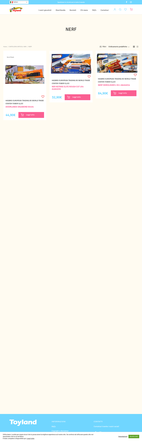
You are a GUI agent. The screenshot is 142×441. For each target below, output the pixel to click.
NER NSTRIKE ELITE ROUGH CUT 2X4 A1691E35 (68, 88)
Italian (14, 2)
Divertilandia (60, 10)
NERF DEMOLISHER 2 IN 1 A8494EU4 (114, 85)
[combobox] (119, 46)
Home (5, 47)
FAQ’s (94, 10)
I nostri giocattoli (44, 10)
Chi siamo (84, 10)
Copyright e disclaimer (60, 431)
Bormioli (73, 10)
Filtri (103, 47)
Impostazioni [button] (122, 436)
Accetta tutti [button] (134, 436)
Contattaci (105, 10)
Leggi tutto (30, 438)
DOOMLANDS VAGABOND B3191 (20, 107)
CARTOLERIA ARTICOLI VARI (18, 47)
